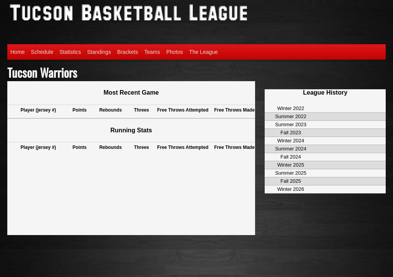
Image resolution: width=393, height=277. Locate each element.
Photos (174, 52)
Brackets (127, 52)
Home (17, 52)
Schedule (42, 52)
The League (203, 52)
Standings (99, 52)
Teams (152, 52)
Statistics (70, 52)
